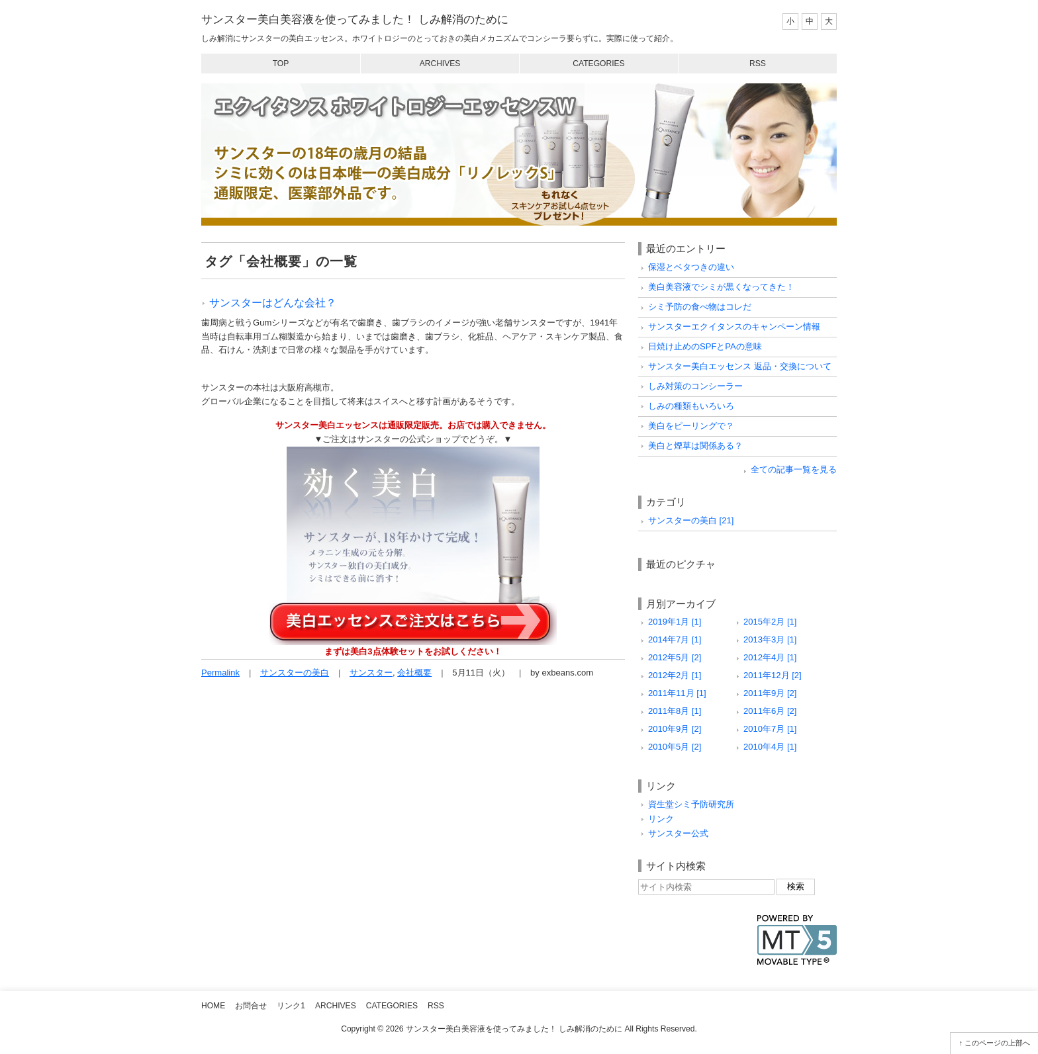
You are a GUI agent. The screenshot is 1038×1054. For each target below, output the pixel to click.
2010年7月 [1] (769, 729)
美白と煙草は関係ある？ (695, 446)
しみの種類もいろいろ (691, 406)
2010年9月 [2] (674, 729)
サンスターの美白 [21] (690, 520)
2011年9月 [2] (769, 693)
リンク (661, 819)
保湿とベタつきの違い (691, 267)
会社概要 (414, 673)
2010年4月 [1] (769, 747)
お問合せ (251, 1005)
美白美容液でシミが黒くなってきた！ (721, 287)
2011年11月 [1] (677, 693)
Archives (440, 63)
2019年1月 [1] (674, 622)
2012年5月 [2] (674, 657)
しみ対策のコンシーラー (695, 386)
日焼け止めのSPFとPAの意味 (705, 346)
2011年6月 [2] (769, 711)
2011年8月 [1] (674, 711)
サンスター (371, 673)
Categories (598, 63)
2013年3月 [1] (769, 639)
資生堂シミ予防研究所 (691, 804)
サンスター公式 (678, 833)
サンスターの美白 (294, 673)
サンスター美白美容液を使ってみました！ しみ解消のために (354, 19)
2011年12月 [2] (772, 675)
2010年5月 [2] (674, 747)
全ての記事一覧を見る (794, 469)
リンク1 (291, 1005)
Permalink (220, 673)
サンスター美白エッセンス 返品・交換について (739, 366)
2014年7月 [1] (674, 639)
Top (281, 63)
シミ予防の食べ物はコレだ (699, 307)
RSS (757, 63)
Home (213, 1005)
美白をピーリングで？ (691, 426)
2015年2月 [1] (769, 622)
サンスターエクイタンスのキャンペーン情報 (734, 326)
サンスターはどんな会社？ (272, 302)
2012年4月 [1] (769, 657)
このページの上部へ (997, 1043)
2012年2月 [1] (674, 675)
